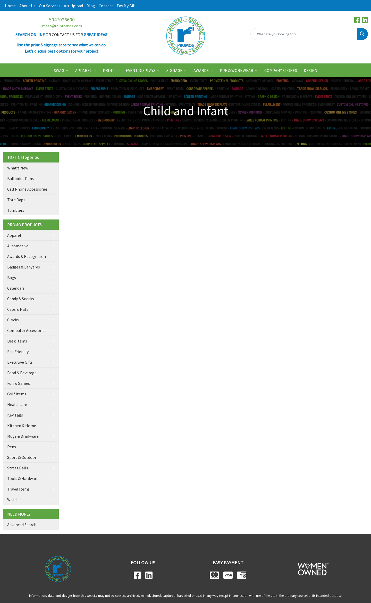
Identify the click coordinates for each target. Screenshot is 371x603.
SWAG (61, 70)
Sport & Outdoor (21, 457)
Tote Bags (16, 199)
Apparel (14, 235)
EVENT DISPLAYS (143, 70)
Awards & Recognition (26, 256)
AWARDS (203, 70)
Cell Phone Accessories (27, 189)
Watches (14, 499)
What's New (17, 167)
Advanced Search (21, 524)
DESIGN (310, 70)
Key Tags (15, 415)
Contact (106, 5)
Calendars (16, 288)
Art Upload (73, 5)
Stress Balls (17, 467)
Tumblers (15, 210)
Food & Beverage (22, 372)
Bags (11, 277)
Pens (11, 446)
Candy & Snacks (20, 298)
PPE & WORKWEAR (239, 70)
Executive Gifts (20, 362)
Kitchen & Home (21, 425)
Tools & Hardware (22, 478)
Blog (91, 5)
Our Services (49, 5)
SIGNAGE (176, 70)
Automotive (17, 245)
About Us (27, 5)
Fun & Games (18, 383)
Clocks (13, 319)
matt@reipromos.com (62, 25)
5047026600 (62, 19)
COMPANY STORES (280, 70)
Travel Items (18, 489)
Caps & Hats (17, 309)
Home (10, 5)
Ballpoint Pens (20, 178)
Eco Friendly (18, 351)
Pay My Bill (126, 5)
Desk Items (17, 341)
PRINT (111, 70)
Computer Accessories (26, 330)
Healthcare (17, 404)
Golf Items (16, 393)
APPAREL (85, 70)
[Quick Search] (303, 34)
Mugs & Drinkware (23, 436)
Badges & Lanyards (23, 267)
